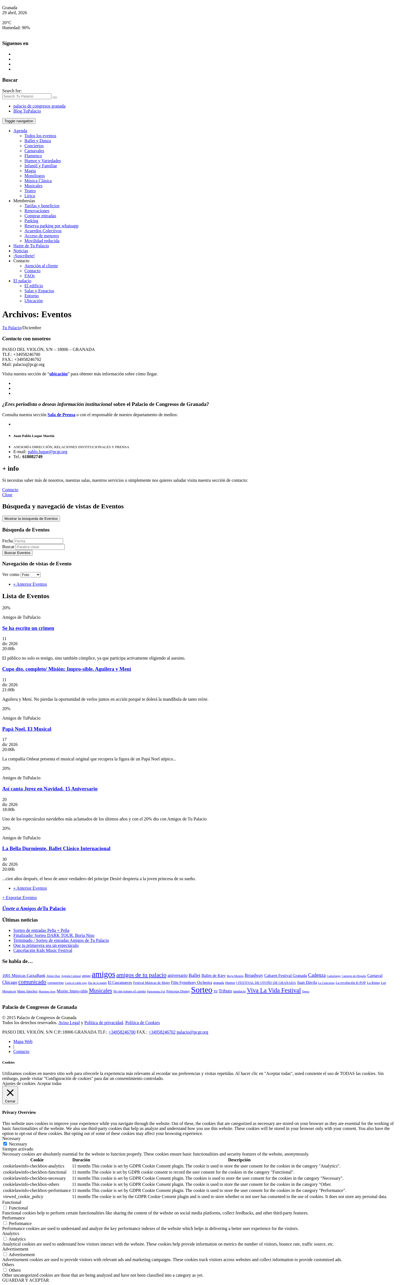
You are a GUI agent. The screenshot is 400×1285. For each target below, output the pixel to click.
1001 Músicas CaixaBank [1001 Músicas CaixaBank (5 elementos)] (23, 975)
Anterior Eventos (30, 584)
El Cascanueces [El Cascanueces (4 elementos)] (120, 982)
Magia (30, 170)
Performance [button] (13, 1218)
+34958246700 (122, 1032)
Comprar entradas (40, 215)
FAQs (29, 275)
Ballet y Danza (37, 140)
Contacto (21, 260)
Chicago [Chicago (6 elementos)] (9, 982)
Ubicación (33, 300)
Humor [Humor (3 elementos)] (230, 983)
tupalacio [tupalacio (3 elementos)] (239, 991)
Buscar (8, 546)
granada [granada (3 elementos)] (218, 983)
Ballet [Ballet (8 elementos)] (194, 975)
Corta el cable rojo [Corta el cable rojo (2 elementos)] (76, 982)
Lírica (29, 195)
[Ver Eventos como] (31, 574)
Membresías (24, 200)
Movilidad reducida (41, 240)
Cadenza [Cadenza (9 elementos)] (317, 975)
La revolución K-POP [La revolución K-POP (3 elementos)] (351, 983)
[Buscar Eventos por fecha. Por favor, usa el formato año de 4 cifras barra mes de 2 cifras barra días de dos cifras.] (38, 541)
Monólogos (34, 175)
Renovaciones (36, 210)
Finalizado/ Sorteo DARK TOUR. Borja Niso (53, 935)
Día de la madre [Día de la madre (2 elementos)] (97, 982)
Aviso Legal (69, 1022)
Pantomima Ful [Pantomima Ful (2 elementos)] (156, 991)
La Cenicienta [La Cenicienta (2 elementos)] (326, 982)
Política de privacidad (103, 1022)
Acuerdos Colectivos (43, 230)
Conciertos (34, 145)
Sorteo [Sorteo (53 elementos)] (201, 989)
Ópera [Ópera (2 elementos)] (305, 991)
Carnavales (34, 150)
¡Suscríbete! (24, 255)
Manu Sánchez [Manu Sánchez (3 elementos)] (27, 991)
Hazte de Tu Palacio (31, 245)
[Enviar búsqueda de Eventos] (17, 553)
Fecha (7, 540)
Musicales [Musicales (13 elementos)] (100, 990)
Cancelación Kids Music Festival (42, 950)
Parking (31, 220)
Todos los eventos (40, 135)
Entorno (31, 295)
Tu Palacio (11, 327)
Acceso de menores (41, 235)
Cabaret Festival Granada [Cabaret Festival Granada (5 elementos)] (285, 975)
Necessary (18, 1144)
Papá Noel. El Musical (26, 729)
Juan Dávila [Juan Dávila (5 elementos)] (307, 982)
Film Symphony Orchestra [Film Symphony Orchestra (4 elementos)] (191, 982)
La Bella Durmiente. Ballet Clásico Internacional (56, 848)
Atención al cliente (41, 265)
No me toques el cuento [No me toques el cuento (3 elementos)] (129, 991)
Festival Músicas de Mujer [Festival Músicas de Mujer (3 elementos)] (151, 983)
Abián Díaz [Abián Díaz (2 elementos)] (53, 975)
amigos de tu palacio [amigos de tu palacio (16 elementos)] (141, 975)
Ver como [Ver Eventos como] (11, 574)
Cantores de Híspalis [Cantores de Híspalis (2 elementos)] (354, 975)
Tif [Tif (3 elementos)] (215, 991)
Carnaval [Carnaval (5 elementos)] (374, 975)
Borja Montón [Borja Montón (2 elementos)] (235, 975)
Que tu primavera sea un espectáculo (46, 945)
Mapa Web (22, 1041)
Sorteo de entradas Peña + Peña (41, 930)
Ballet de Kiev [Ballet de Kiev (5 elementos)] (213, 975)
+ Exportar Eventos (19, 897)
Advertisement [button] (15, 1249)
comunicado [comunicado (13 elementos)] (32, 982)
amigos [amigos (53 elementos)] (103, 974)
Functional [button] (11, 1202)
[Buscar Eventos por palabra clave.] (40, 547)
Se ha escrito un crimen (28, 628)
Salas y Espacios (39, 290)
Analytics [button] (10, 1233)
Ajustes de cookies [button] (19, 1083)
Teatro (30, 190)
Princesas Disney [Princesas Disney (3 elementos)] (178, 991)
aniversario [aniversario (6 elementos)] (178, 975)
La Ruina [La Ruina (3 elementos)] (373, 983)
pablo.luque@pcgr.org (47, 451)
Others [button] (8, 1264)
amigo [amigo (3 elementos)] (86, 976)
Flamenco (33, 155)
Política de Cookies (142, 1022)
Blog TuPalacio (27, 111)
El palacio (22, 280)
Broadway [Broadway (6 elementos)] (254, 975)
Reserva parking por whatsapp (51, 225)
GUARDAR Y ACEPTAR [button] (25, 1280)
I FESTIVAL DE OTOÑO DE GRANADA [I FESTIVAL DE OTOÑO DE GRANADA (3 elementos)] (266, 983)
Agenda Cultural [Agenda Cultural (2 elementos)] (71, 975)
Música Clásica (38, 180)
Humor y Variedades (42, 160)
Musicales (33, 185)
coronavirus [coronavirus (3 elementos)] (56, 983)
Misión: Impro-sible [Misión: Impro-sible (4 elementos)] (72, 991)
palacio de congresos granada (39, 106)
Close (7, 494)
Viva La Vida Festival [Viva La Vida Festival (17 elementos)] (274, 990)
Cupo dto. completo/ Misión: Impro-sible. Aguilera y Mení (66, 669)
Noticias (20, 250)
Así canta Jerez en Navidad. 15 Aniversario (50, 789)
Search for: (12, 90)
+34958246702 (162, 1032)
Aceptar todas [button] (49, 1083)
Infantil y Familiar (40, 165)
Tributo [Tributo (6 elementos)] (225, 991)
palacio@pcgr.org (192, 1032)
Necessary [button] (11, 1138)
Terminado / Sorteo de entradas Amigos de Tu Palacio (61, 940)
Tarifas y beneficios (41, 205)
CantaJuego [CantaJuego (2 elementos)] (334, 975)
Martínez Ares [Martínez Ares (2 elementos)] (47, 991)
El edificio (33, 285)
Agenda (20, 130)
